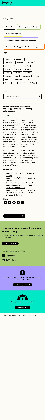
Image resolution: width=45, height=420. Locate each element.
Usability (23, 83)
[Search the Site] (22, 96)
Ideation (16, 66)
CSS (16, 76)
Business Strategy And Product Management (24, 47)
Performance (29, 69)
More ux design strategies (14, 216)
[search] (39, 96)
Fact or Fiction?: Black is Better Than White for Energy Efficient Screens (21, 192)
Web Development (13, 33)
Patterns (7, 83)
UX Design (7, 115)
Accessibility (17, 59)
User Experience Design (28, 27)
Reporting (17, 72)
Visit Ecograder (21, 307)
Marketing (20, 62)
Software (7, 79)
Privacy (18, 69)
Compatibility (8, 62)
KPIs (28, 79)
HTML (27, 59)
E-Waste (37, 76)
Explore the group (9, 243)
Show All (9, 27)
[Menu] (41, 3)
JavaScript (26, 66)
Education (27, 72)
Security (7, 72)
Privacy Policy (31, 315)
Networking (8, 69)
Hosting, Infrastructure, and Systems (21, 40)
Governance (18, 79)
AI (34, 79)
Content (7, 59)
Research (8, 76)
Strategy (32, 83)
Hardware (30, 62)
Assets (7, 66)
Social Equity (26, 76)
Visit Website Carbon (21, 285)
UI (15, 83)
